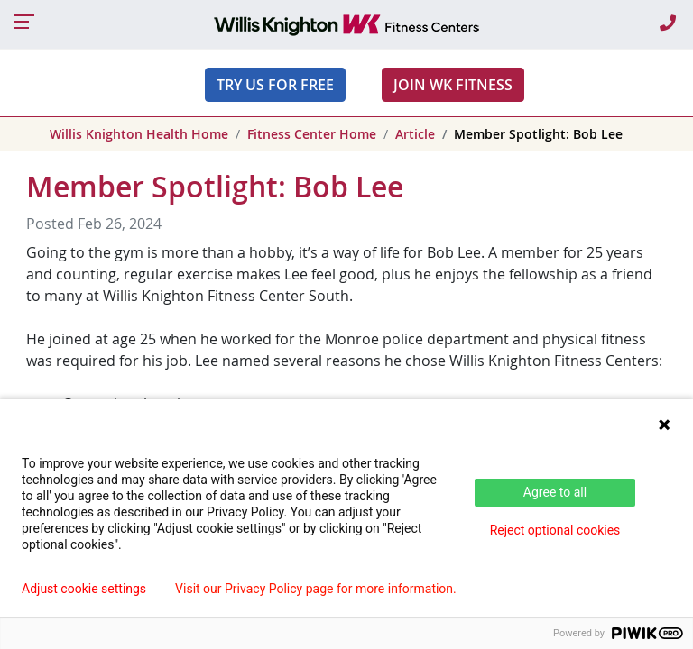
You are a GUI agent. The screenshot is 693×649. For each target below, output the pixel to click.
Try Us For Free (275, 85)
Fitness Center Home (311, 133)
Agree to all (555, 492)
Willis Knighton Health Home (139, 133)
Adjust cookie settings (84, 588)
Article (415, 133)
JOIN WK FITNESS (453, 85)
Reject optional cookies (555, 530)
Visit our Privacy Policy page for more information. (316, 588)
